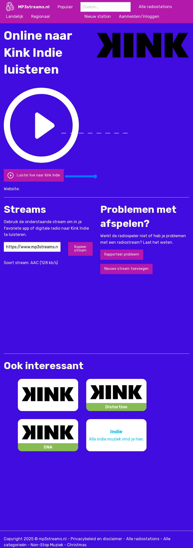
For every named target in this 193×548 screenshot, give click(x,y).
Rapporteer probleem (121, 254)
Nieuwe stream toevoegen (126, 269)
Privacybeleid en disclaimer (96, 538)
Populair (65, 7)
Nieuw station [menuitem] (97, 16)
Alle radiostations (142, 538)
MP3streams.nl (34, 7)
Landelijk (14, 16)
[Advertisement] (62, 313)
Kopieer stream (80, 249)
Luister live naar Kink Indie (34, 175)
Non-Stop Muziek (47, 544)
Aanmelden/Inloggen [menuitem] (139, 16)
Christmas (76, 544)
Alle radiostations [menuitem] (155, 6)
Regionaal (40, 16)
